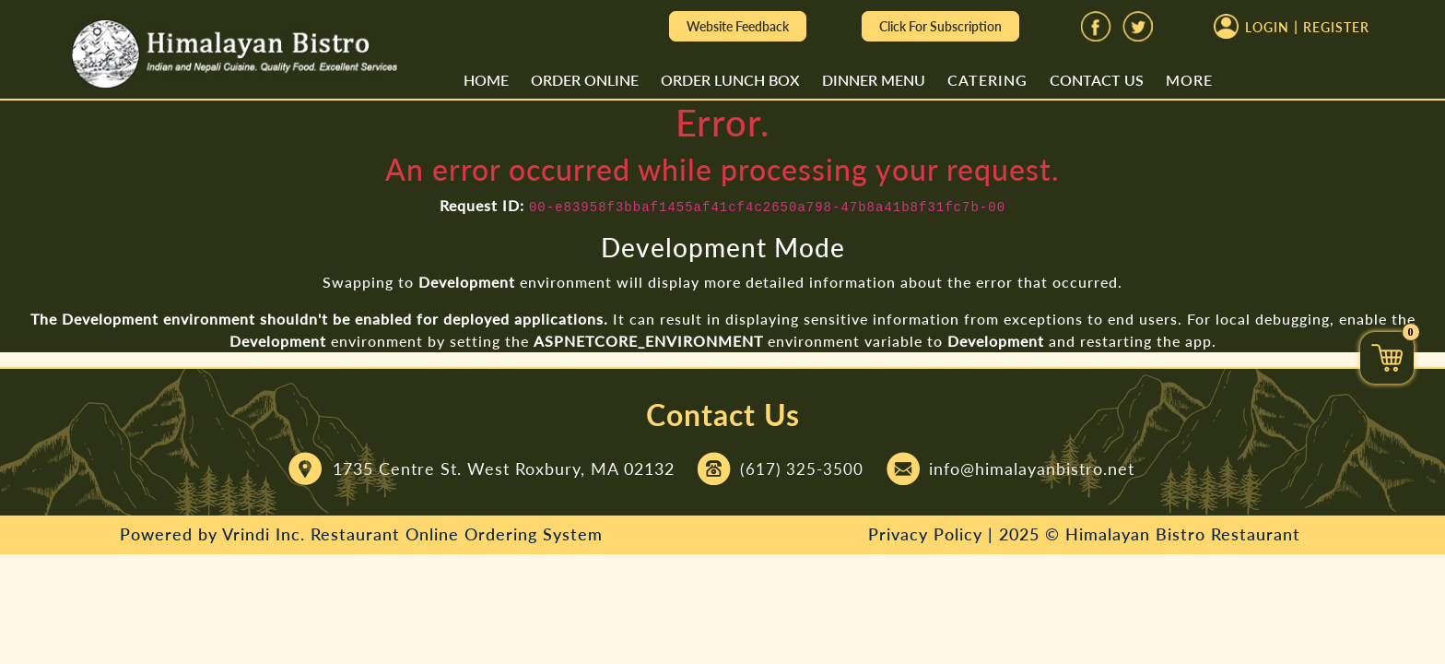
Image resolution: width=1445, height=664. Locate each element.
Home (486, 80)
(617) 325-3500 (801, 469)
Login (1267, 28)
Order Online (585, 80)
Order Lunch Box (730, 80)
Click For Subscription (940, 26)
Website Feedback (738, 26)
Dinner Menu (873, 80)
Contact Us (1097, 80)
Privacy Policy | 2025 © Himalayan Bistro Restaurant (1084, 534)
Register (1336, 28)
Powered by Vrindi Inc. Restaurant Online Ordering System (361, 534)
